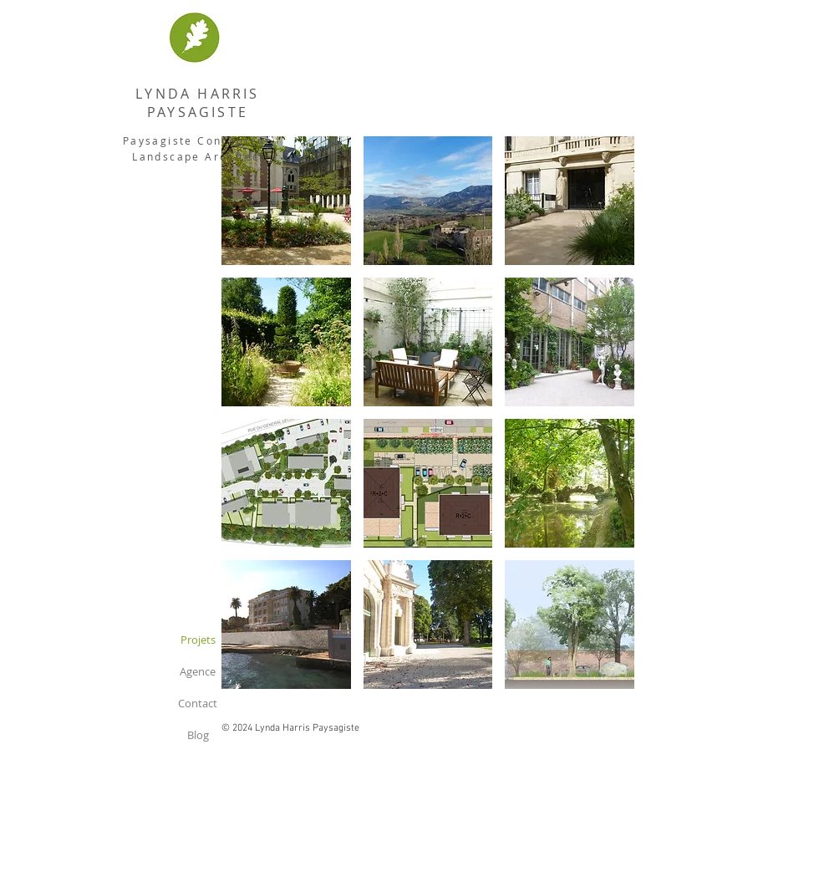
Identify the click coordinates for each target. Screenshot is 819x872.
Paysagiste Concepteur (197, 140)
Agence (198, 671)
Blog (198, 734)
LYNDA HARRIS (197, 93)
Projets (198, 639)
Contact (197, 703)
